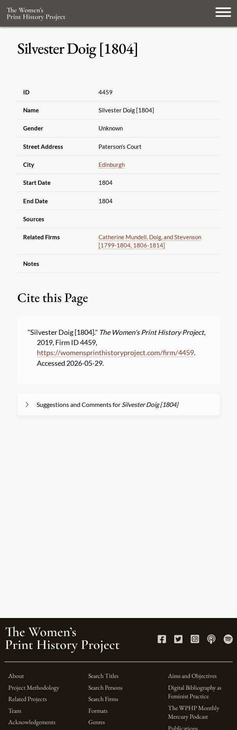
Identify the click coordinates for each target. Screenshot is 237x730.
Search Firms (103, 699)
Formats (98, 711)
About (16, 676)
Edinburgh (111, 164)
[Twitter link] (178, 640)
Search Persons (105, 687)
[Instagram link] (195, 640)
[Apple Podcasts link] (211, 640)
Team (14, 711)
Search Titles (103, 676)
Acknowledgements (31, 722)
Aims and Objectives (192, 676)
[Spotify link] (228, 640)
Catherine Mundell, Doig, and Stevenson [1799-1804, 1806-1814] (149, 241)
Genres (96, 722)
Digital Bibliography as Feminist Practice (194, 691)
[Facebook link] (162, 640)
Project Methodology (33, 687)
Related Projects (27, 699)
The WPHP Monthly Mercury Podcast (193, 712)
